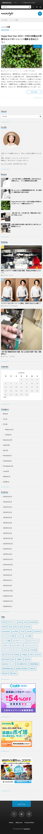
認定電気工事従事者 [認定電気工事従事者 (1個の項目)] (21, 668)
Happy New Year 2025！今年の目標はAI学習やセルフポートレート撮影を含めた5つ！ (21, 39)
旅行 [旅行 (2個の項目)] (12, 659)
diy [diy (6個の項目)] (25, 622)
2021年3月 (6, 580)
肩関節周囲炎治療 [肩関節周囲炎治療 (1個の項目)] (7, 668)
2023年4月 (6, 517)
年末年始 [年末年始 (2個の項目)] (16, 655)
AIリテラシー (15, 70)
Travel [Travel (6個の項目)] (22, 631)
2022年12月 (7, 538)
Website (5, 476)
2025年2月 (6, 502)
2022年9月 (6, 549)
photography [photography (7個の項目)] (6, 631)
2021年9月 (6, 570)
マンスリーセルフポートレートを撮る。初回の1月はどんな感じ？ (21, 303)
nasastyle (27, 829)
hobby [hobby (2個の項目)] (10, 627)
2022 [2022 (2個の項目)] (3, 622)
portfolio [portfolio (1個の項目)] (15, 631)
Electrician (6, 440)
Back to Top (21, 804)
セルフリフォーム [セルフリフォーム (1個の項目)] (32, 641)
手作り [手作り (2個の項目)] (32, 655)
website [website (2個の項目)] (29, 631)
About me (19, 822)
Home (11, 822)
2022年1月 (6, 554)
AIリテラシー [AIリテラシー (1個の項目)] (12, 622)
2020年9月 (6, 601)
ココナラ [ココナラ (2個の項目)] (19, 636)
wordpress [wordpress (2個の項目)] (37, 631)
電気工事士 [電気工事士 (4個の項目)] (13, 673)
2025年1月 (6, 507)
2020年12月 (7, 596)
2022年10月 (7, 544)
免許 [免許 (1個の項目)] (3, 655)
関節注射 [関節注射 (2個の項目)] (32, 668)
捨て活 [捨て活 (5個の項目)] (39, 655)
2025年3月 (6, 496)
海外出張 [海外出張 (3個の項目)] (27, 659)
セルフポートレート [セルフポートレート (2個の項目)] (19, 641)
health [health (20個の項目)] (4, 627)
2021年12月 (7, 559)
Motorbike (6, 455)
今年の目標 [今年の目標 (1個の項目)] (33, 650)
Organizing (6, 461)
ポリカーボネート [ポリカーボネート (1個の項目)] (16, 645)
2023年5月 (6, 512)
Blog (38, 46)
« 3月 (4, 397)
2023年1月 (6, 533)
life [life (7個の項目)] (16, 627)
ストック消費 (23, 70)
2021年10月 (7, 564)
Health (13, 356)
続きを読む (34, 92)
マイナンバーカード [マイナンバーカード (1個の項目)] (31, 645)
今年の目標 (31, 70)
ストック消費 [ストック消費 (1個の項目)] (6, 641)
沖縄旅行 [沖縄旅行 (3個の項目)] (19, 659)
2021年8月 (6, 575)
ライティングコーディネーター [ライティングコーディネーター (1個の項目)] (11, 650)
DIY (4, 424)
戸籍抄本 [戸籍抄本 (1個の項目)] (24, 655)
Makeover (8, 429)
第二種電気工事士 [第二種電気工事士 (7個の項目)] (22, 664)
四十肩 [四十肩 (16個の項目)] (9, 655)
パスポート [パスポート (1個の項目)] (5, 645)
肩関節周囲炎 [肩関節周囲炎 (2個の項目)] (34, 664)
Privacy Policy (29, 822)
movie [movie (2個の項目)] (21, 627)
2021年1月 (6, 591)
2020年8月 (6, 606)
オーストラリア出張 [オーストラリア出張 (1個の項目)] (8, 636)
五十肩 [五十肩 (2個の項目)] (26, 650)
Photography (14, 305)
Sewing (7, 434)
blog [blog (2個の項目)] (20, 622)
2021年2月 (6, 585)
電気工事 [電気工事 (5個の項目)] (5, 673)
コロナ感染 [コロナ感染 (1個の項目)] (28, 636)
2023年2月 (6, 528)
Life (4, 450)
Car (12, 275)
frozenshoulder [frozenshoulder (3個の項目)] (32, 622)
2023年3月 (6, 523)
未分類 (5, 482)
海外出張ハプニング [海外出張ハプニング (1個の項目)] (8, 664)
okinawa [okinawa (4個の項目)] (28, 627)
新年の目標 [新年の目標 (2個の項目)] (5, 659)
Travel (5, 471)
